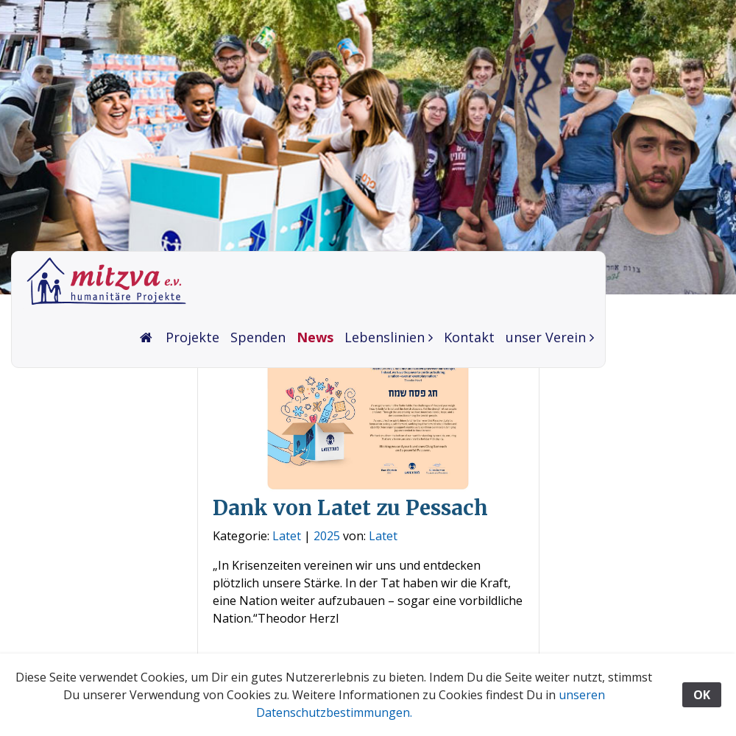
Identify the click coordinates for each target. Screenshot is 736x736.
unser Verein (546, 337)
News (315, 337)
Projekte (192, 337)
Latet (286, 536)
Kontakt (469, 337)
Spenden (258, 337)
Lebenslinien (384, 337)
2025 (327, 536)
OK (701, 695)
